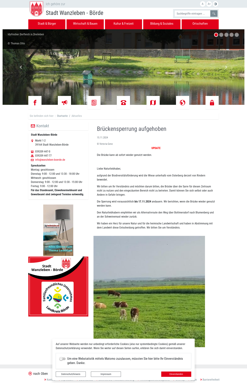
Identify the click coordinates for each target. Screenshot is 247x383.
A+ (209, 3)
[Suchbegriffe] (192, 13)
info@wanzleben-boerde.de (50, 159)
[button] (21, 67)
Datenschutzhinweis (70, 374)
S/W (215, 4)
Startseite (62, 116)
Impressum (106, 374)
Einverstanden (176, 374)
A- (203, 3)
